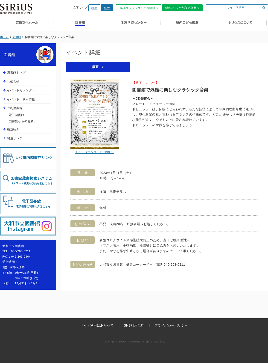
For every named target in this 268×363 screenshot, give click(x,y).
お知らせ (13, 81)
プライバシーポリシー (171, 325)
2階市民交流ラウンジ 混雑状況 (139, 8)
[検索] (232, 7)
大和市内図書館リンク (34, 158)
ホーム (4, 37)
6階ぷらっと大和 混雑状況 (182, 7)
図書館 (16, 37)
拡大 (107, 8)
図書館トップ (16, 72)
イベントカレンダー (21, 90)
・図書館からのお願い (21, 121)
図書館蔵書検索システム (31, 180)
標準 (94, 8)
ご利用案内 (15, 108)
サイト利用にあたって (97, 325)
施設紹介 (13, 129)
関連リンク (15, 138)
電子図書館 (31, 203)
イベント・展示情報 (21, 99)
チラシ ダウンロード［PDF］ (94, 152)
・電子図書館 (15, 115)
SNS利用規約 (134, 325)
